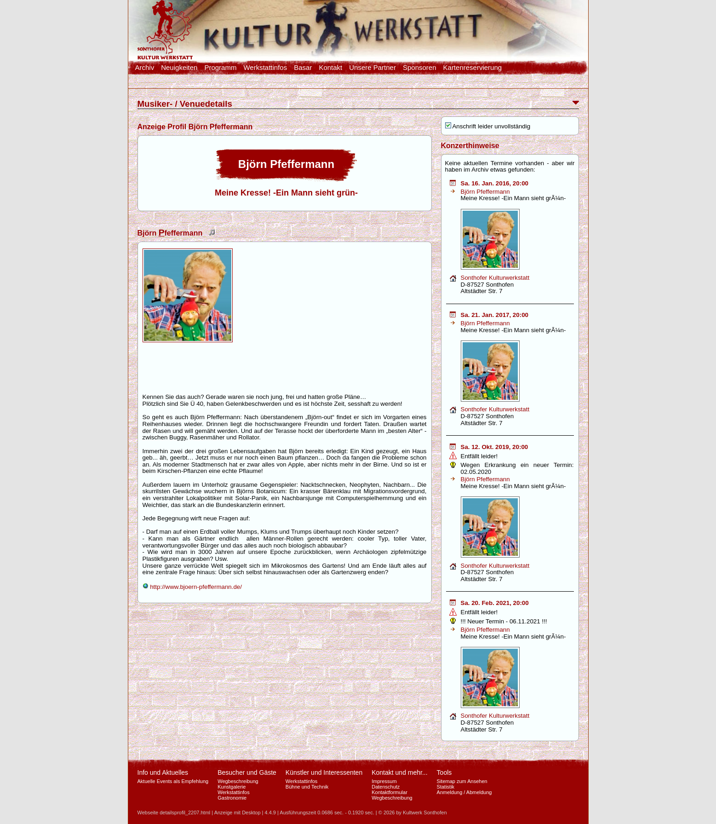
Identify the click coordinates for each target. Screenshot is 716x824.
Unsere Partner (372, 67)
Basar (303, 67)
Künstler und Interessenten (324, 772)
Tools (444, 772)
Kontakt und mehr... (399, 772)
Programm (220, 67)
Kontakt (330, 67)
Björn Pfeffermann (485, 191)
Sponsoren (419, 67)
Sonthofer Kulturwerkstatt (495, 277)
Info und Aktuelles (163, 772)
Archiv (145, 67)
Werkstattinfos (265, 67)
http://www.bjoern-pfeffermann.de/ (192, 586)
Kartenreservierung (472, 67)
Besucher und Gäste (247, 772)
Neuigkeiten (179, 67)
